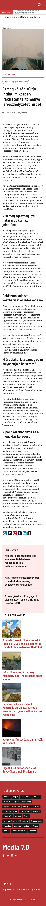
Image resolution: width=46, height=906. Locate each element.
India (8, 113)
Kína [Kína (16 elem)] (26, 816)
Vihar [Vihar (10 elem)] (35, 826)
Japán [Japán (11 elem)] (18, 816)
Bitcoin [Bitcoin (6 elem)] (7, 801)
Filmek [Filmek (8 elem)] (36, 806)
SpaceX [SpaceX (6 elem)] (17, 826)
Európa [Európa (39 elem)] (26, 806)
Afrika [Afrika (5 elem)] (7, 797)
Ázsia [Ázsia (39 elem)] (6, 831)
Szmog (24, 113)
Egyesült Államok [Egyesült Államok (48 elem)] (12, 806)
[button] (39, 5)
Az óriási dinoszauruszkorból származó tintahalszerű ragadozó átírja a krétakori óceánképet (27, 12)
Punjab (34, 139)
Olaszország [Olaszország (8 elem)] (36, 821)
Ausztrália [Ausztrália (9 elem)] (26, 797)
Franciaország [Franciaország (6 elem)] (10, 811)
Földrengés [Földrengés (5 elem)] (25, 811)
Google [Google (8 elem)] (36, 811)
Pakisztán (15, 113)
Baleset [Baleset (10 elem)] (37, 797)
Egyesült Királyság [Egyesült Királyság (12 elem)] (22, 801)
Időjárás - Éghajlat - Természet (16, 82)
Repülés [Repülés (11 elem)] (7, 826)
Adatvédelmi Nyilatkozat (29, 889)
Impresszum (8, 889)
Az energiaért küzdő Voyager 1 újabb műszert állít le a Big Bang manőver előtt (22, 599)
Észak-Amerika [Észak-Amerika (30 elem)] (19, 831)
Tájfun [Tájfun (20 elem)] (26, 826)
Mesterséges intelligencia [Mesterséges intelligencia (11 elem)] (16, 821)
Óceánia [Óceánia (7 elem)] (32, 831)
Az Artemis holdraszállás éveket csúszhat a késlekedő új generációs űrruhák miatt (22, 581)
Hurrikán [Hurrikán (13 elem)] (8, 816)
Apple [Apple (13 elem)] (15, 797)
